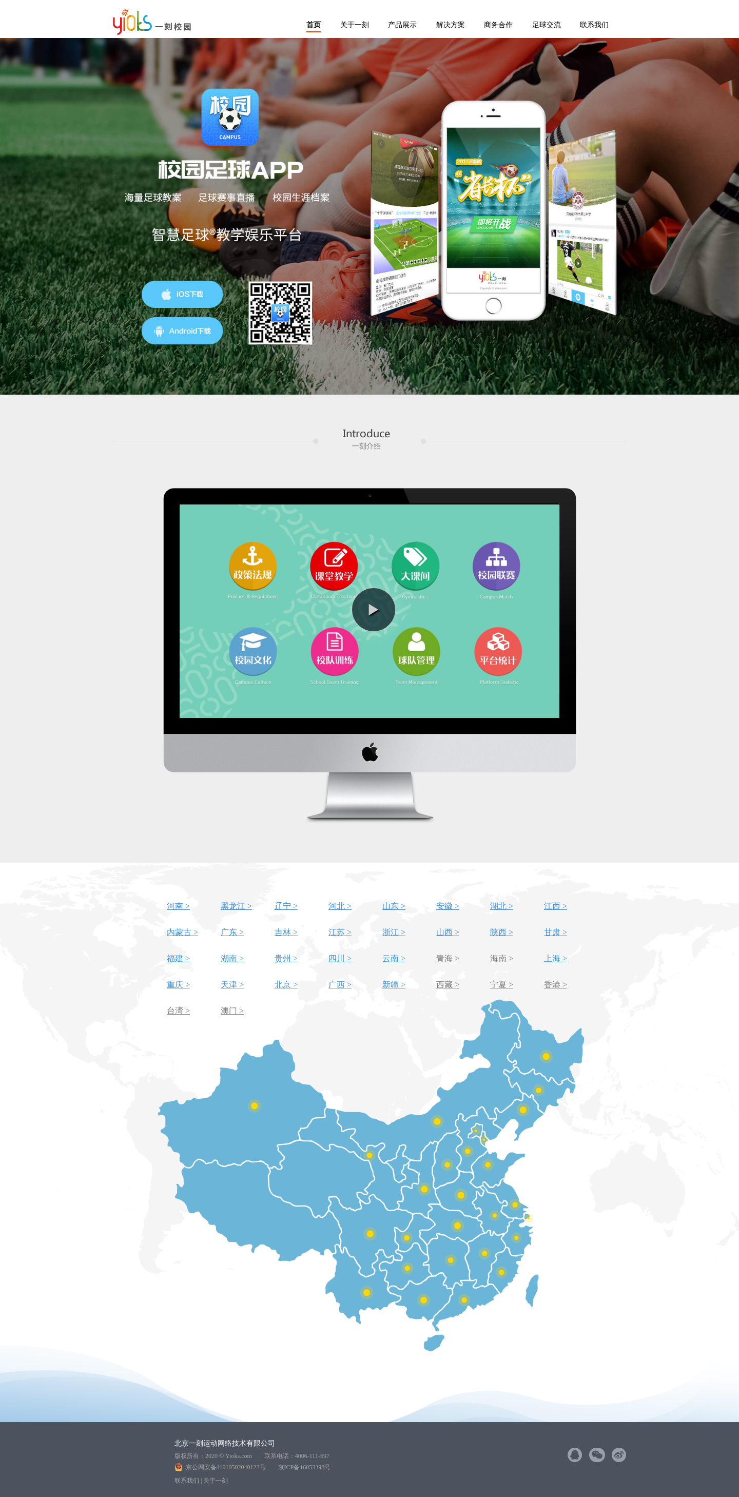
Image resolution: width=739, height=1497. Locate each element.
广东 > (232, 932)
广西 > (340, 984)
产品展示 (402, 25)
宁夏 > (501, 984)
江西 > (555, 906)
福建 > (178, 958)
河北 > (340, 906)
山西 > (447, 932)
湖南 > (232, 958)
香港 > (555, 984)
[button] (373, 609)
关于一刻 (354, 25)
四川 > (340, 958)
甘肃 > (555, 932)
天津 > (232, 984)
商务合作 (498, 25)
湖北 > (501, 906)
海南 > (501, 958)
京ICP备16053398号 (304, 1467)
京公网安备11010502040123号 (229, 1467)
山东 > (393, 906)
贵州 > (286, 958)
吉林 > (286, 932)
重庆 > (178, 984)
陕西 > (501, 932)
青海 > (447, 958)
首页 (313, 25)
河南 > (178, 906)
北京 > (286, 984)
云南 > (393, 958)
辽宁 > (286, 906)
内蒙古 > (182, 932)
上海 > (555, 958)
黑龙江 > (236, 906)
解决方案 (450, 25)
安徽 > (447, 906)
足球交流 (546, 25)
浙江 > (393, 932)
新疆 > (393, 984)
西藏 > (447, 984)
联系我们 (594, 25)
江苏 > (340, 932)
